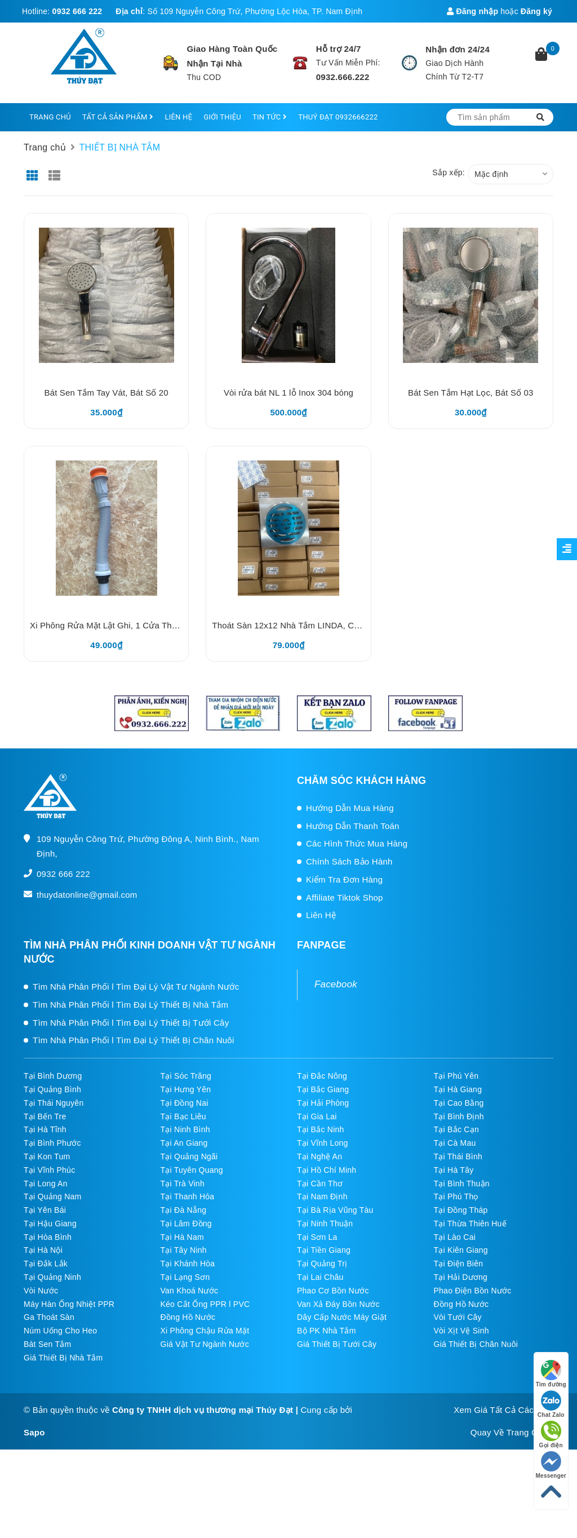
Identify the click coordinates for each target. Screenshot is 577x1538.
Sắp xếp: (448, 172)
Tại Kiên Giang (461, 1250)
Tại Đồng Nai (184, 1102)
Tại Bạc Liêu (183, 1116)
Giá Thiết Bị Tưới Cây (336, 1344)
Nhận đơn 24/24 (457, 49)
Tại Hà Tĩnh (45, 1129)
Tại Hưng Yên (186, 1089)
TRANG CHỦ (50, 117)
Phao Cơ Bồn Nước (333, 1290)
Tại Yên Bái (45, 1210)
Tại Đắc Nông (322, 1075)
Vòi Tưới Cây (458, 1317)
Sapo (34, 1432)
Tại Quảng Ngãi (189, 1156)
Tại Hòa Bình (48, 1237)
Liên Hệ (321, 915)
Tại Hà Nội (43, 1250)
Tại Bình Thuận (462, 1183)
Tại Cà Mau (455, 1142)
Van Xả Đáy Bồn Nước (338, 1304)
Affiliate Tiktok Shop (344, 897)
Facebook (335, 984)
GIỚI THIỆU (222, 117)
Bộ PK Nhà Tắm (326, 1330)
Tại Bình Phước (52, 1142)
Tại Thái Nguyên (53, 1102)
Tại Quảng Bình (52, 1089)
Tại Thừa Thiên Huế (470, 1223)
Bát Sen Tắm (47, 1344)
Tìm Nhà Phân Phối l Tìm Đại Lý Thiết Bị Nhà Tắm (130, 1004)
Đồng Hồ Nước (461, 1304)
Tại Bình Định (459, 1116)
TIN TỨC (269, 117)
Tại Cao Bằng (459, 1102)
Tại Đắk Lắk (46, 1263)
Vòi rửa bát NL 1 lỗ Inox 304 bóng (288, 392)
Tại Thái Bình (458, 1156)
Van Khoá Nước (190, 1290)
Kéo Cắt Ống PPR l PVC (205, 1304)
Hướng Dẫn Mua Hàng (350, 808)
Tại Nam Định (322, 1196)
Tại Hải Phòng (323, 1102)
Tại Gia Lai (317, 1116)
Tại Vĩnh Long (322, 1142)
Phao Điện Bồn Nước (473, 1290)
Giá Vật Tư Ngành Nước (205, 1344)
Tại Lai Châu (320, 1277)
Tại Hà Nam (182, 1237)
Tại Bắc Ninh (320, 1129)
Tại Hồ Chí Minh (326, 1169)
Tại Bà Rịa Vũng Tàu (335, 1210)
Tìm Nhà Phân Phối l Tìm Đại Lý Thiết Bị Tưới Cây (131, 1022)
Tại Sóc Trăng (186, 1075)
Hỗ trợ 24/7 (338, 49)
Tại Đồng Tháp (461, 1210)
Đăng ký (536, 11)
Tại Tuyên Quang (192, 1169)
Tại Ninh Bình (185, 1129)
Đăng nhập (472, 11)
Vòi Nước (41, 1290)
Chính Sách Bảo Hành (349, 861)
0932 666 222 (77, 11)
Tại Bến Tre (45, 1116)
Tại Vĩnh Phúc (49, 1169)
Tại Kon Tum (47, 1156)
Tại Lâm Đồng (186, 1223)
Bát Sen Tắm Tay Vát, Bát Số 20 (106, 392)
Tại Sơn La (317, 1237)
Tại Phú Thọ (456, 1196)
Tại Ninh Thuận (325, 1223)
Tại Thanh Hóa (188, 1196)
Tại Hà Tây (454, 1169)
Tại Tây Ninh (184, 1250)
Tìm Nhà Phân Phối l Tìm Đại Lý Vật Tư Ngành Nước (136, 986)
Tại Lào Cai (455, 1237)
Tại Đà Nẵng (184, 1210)
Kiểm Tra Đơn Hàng (344, 879)
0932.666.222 (343, 77)
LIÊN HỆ (178, 117)
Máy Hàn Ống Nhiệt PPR (69, 1304)
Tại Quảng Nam (53, 1196)
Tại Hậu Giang (50, 1223)
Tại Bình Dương (53, 1075)
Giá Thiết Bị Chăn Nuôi (476, 1344)
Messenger (551, 1465)
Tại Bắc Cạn (456, 1129)
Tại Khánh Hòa (188, 1263)
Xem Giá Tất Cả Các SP (501, 1410)
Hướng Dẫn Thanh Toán (353, 826)
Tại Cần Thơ (320, 1183)
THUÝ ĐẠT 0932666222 (338, 117)
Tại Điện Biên (458, 1263)
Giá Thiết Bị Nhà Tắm (63, 1357)
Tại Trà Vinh (183, 1183)
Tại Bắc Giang (323, 1089)
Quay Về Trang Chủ (509, 1432)
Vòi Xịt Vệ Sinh (461, 1330)
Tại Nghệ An (319, 1156)
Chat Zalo (551, 1404)
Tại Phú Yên (456, 1075)
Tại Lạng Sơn (185, 1277)
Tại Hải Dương (461, 1277)
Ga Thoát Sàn (49, 1317)
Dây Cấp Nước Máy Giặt (342, 1317)
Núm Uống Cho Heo (60, 1330)
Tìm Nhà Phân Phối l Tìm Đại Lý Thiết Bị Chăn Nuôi (133, 1040)
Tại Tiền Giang (323, 1250)
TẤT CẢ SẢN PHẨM (117, 117)
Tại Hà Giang (458, 1089)
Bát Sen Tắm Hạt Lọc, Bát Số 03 (470, 392)
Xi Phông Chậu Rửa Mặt (205, 1330)
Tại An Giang (184, 1142)
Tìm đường (551, 1374)
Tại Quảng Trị (322, 1263)
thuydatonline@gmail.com (87, 894)
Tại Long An (46, 1183)
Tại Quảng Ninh (52, 1277)
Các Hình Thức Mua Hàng (356, 843)
